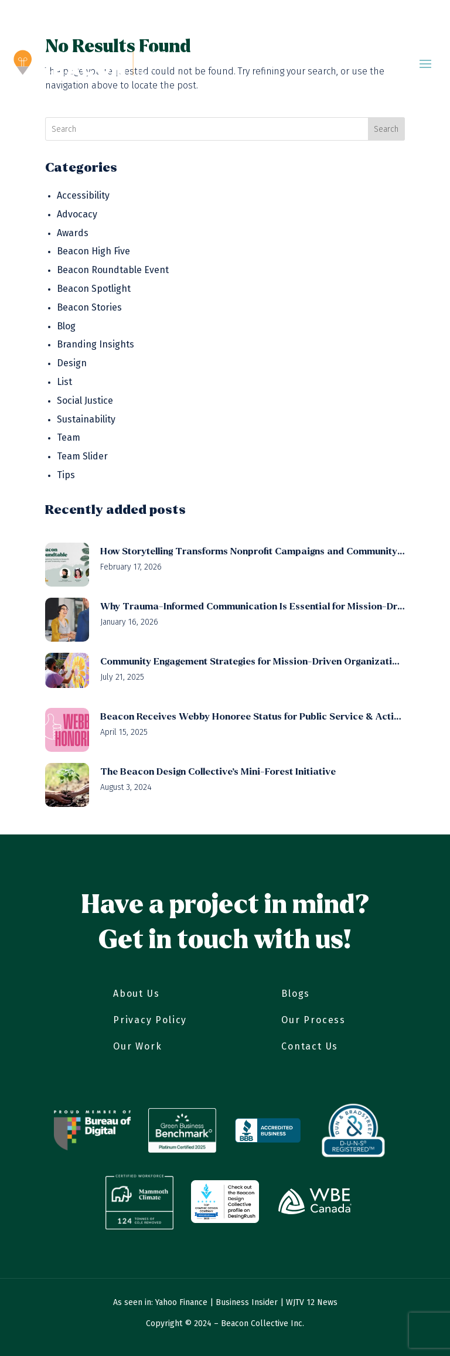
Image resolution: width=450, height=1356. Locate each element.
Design (72, 363)
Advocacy (77, 214)
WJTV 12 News (312, 1302)
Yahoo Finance (181, 1302)
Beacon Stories (89, 307)
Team (68, 437)
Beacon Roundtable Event (113, 269)
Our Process (313, 1019)
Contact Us (309, 1046)
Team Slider (82, 456)
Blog (66, 326)
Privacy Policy (150, 1019)
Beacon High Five (93, 251)
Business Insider (247, 1302)
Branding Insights (95, 344)
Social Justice (85, 400)
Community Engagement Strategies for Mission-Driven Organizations (252, 661)
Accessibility (83, 195)
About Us (136, 993)
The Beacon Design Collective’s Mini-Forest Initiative (218, 771)
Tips (66, 475)
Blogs (295, 993)
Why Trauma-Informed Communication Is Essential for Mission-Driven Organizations (252, 606)
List (64, 381)
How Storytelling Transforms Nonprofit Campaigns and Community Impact (252, 551)
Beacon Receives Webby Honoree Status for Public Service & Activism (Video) (252, 716)
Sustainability (86, 419)
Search (386, 129)
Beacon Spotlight (94, 288)
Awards (72, 233)
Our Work (137, 1046)
